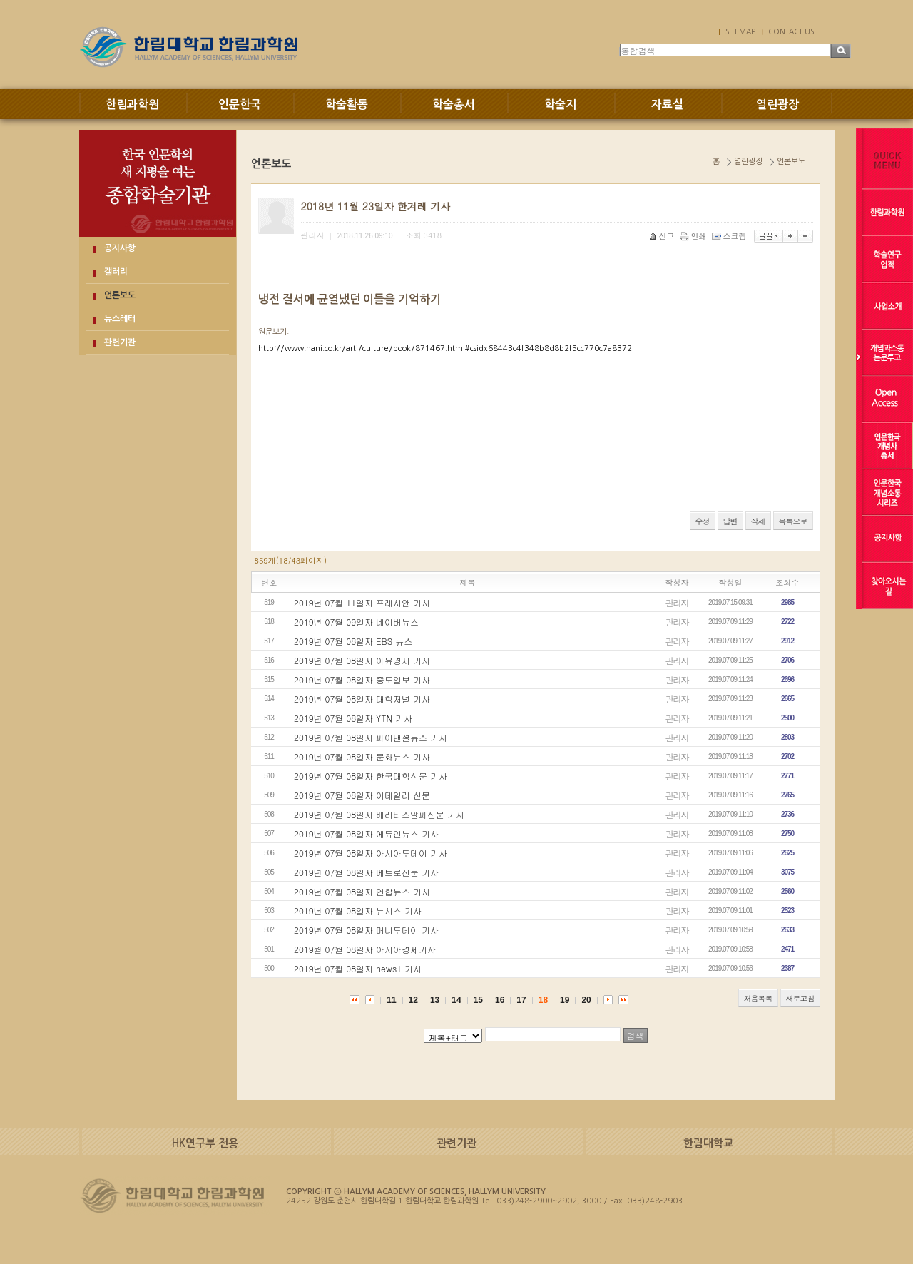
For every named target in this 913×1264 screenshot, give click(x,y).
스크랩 (730, 235)
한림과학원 (132, 104)
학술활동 (346, 104)
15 (478, 1000)
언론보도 (120, 295)
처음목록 (758, 998)
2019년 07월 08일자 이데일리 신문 (362, 795)
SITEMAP (740, 31)
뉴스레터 (120, 319)
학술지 (560, 104)
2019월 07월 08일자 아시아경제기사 (365, 949)
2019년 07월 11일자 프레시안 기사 (362, 602)
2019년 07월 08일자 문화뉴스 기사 (362, 756)
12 (413, 1000)
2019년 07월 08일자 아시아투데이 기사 (370, 853)
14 (456, 1000)
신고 (663, 235)
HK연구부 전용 (205, 1143)
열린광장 (777, 104)
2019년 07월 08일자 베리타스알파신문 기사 (379, 814)
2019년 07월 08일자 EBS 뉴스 (353, 641)
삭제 (758, 521)
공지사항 (120, 248)
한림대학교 (708, 1143)
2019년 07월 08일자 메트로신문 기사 (366, 872)
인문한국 (239, 104)
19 (564, 1000)
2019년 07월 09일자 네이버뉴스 (356, 622)
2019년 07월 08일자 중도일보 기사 (362, 679)
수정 (702, 521)
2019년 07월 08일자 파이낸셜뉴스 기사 (370, 737)
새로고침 (800, 998)
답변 (730, 521)
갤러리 (116, 271)
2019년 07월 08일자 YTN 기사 (353, 718)
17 (521, 1000)
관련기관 (120, 342)
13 (434, 1000)
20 (586, 1000)
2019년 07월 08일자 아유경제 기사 (362, 660)
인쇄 (694, 235)
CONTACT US (791, 31)
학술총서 (453, 104)
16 (499, 1000)
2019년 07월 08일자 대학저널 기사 (362, 699)
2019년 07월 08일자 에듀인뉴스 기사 (366, 833)
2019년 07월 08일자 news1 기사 (358, 968)
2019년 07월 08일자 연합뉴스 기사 (362, 891)
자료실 (667, 104)
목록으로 (793, 521)
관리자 (677, 602)
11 (391, 1000)
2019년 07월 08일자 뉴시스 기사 (358, 910)
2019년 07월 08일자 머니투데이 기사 (366, 930)
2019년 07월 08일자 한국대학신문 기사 (370, 776)
